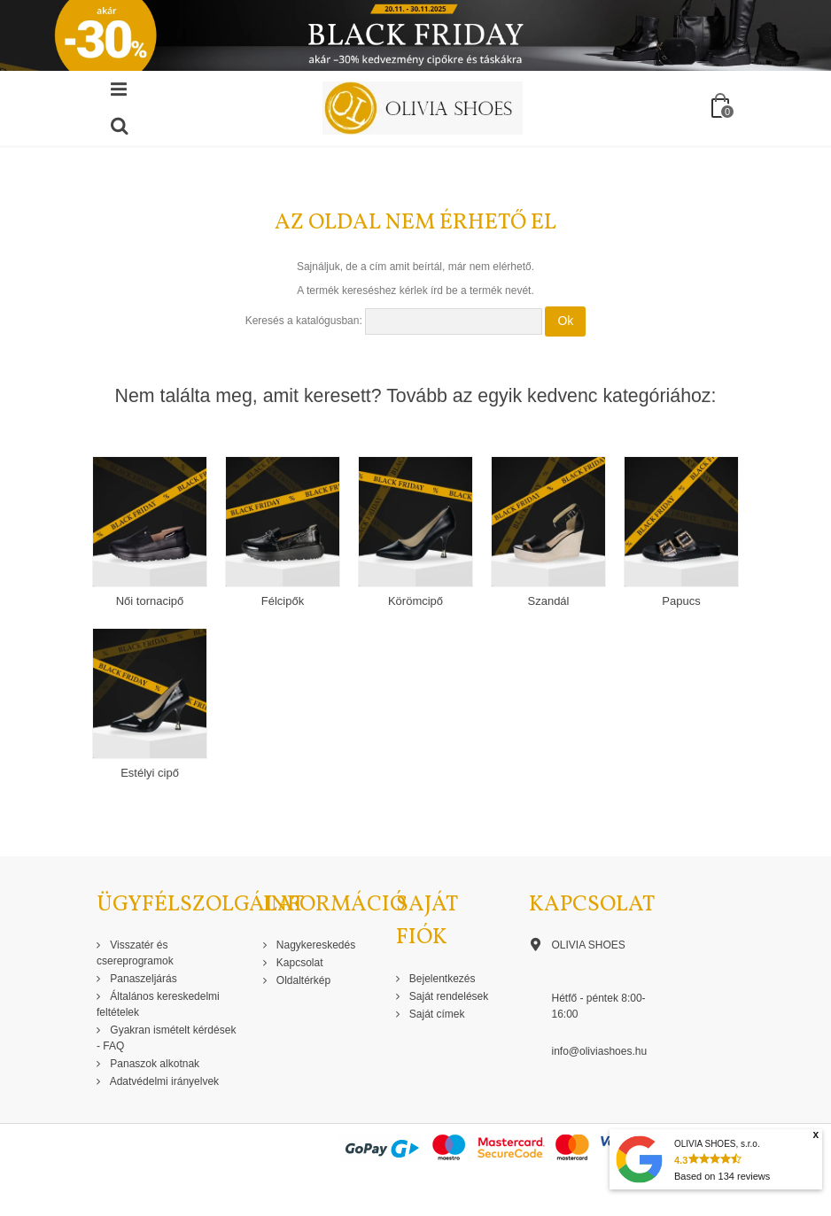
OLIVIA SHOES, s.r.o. (717, 1144)
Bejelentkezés (441, 978)
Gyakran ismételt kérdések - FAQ (166, 1038)
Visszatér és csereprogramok (135, 953)
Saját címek (436, 1014)
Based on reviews (722, 1176)
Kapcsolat (298, 963)
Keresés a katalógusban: (303, 320)
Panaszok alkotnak (153, 1063)
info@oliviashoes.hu (600, 1051)
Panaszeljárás (142, 978)
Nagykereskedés (315, 945)
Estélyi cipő (149, 772)
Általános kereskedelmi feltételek (158, 1004)
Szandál (549, 601)
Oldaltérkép (302, 980)
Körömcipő (415, 601)
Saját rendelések (448, 996)
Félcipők (282, 601)
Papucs (681, 601)
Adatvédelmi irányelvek (163, 1081)
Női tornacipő (150, 601)
